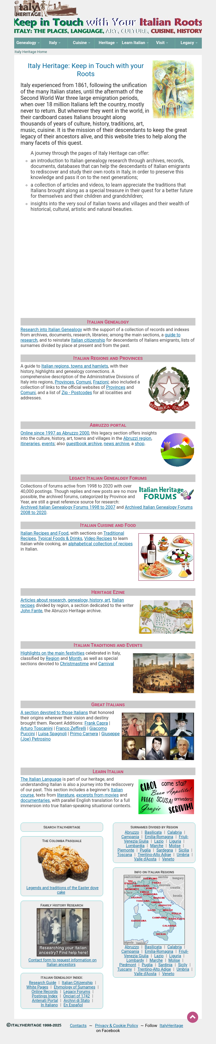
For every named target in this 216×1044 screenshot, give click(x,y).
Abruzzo (132, 832)
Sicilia (184, 850)
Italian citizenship (88, 340)
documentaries (35, 800)
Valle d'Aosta (145, 859)
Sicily (182, 965)
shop (140, 443)
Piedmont (127, 965)
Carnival (106, 663)
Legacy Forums (76, 991)
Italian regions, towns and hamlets (74, 366)
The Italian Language (41, 779)
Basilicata (153, 832)
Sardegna (165, 850)
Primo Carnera (84, 733)
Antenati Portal (45, 1000)
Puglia (145, 850)
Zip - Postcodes (76, 392)
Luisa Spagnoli (52, 733)
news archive (116, 443)
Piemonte (126, 850)
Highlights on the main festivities (53, 653)
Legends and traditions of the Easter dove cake (62, 890)
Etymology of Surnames (74, 987)
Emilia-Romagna (159, 837)
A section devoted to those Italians (54, 712)
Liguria (175, 841)
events (48, 443)
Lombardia (135, 845)
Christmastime (74, 663)
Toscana (124, 854)
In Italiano (49, 1005)
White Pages (37, 987)
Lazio (159, 841)
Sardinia (165, 965)
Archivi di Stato (77, 1000)
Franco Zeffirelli (71, 728)
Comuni (83, 382)
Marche (156, 845)
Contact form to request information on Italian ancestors (62, 962)
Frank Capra (96, 723)
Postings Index (45, 996)
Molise (175, 845)
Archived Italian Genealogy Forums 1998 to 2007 (68, 507)
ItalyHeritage (171, 1025)
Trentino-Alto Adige (154, 854)
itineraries (30, 443)
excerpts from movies (97, 795)
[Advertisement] (108, 258)
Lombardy (135, 960)
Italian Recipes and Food (45, 533)
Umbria (183, 854)
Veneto (168, 859)
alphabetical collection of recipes (100, 543)
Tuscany (124, 969)
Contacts (78, 1025)
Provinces (64, 382)
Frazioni (101, 382)
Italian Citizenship (77, 982)
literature (65, 795)
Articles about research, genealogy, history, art (65, 600)
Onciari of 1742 (76, 996)
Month (75, 658)
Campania (130, 837)
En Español (73, 1005)
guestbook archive (84, 443)
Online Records (44, 991)
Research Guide (42, 982)
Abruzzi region (137, 438)
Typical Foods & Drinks (60, 538)
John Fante (32, 610)
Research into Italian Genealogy (51, 329)
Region (52, 658)
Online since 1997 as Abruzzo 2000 (55, 433)
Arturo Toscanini (37, 728)
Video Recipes (98, 538)
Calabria (174, 832)
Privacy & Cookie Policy (116, 1025)
